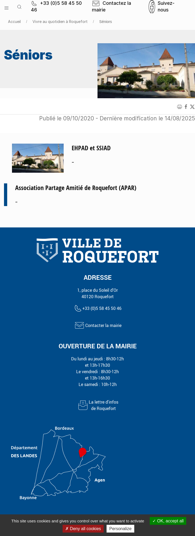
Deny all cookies (83, 528)
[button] (6, 7)
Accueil (14, 21)
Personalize (120, 528)
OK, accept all (168, 521)
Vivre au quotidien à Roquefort (60, 21)
